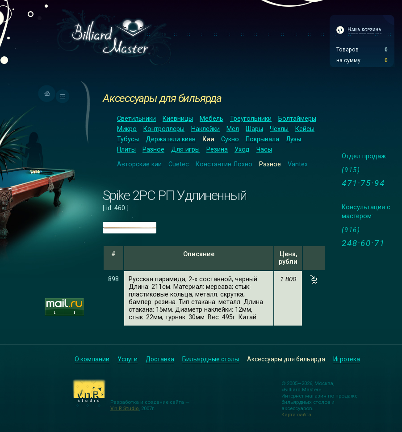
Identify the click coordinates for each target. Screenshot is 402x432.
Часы (264, 149)
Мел (232, 129)
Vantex (298, 164)
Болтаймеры (297, 119)
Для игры (185, 149)
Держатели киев (171, 139)
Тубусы (128, 139)
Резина (217, 149)
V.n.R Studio (124, 408)
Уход (242, 149)
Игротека (346, 359)
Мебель (211, 119)
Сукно (230, 139)
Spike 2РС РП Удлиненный (174, 195)
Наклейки (205, 129)
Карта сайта (296, 414)
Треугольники (251, 119)
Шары (254, 129)
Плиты (126, 149)
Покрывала (262, 139)
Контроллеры (163, 129)
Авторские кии (139, 164)
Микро (127, 129)
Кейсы (304, 129)
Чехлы (279, 129)
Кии (208, 139)
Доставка (160, 359)
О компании (92, 359)
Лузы (293, 139)
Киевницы (178, 119)
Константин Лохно (224, 164)
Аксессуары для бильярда (162, 98)
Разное (153, 149)
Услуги (127, 359)
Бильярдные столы (210, 359)
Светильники (136, 119)
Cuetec (178, 164)
